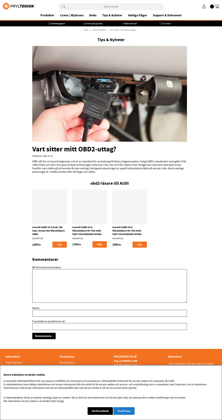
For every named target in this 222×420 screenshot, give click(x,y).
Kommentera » (44, 336)
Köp (99, 244)
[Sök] (111, 6)
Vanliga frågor (137, 15)
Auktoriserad (130, 23)
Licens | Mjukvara (71, 15)
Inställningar (100, 411)
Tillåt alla (124, 411)
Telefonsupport (57, 23)
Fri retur (167, 23)
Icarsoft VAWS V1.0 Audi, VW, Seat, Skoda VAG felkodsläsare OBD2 (48, 230)
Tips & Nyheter (112, 15)
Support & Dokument (167, 15)
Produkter (47, 15)
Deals (92, 15)
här (62, 401)
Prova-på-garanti (94, 23)
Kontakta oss (67, 362)
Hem (86, 30)
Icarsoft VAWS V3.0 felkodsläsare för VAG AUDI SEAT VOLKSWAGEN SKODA (127, 230)
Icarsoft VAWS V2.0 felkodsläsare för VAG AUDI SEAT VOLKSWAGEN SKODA (86, 230)
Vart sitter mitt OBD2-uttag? (123, 30)
